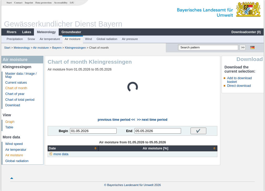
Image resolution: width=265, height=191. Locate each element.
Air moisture (73, 39)
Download (12, 105)
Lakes (26, 32)
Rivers (12, 32)
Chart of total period (19, 100)
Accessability (60, 2)
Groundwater (71, 32)
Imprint (29, 2)
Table (9, 127)
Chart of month (16, 88)
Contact (18, 2)
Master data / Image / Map (21, 75)
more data (60, 154)
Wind (88, 39)
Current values (16, 82)
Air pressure (130, 39)
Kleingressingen (75, 47)
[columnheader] (73, 148)
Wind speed (14, 144)
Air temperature (50, 39)
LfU (72, 2)
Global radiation (107, 39)
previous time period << (116, 120)
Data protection (44, 2)
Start (9, 2)
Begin (63, 131)
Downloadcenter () (246, 32)
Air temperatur (15, 150)
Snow (31, 39)
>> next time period (152, 120)
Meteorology (46, 32)
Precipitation (15, 39)
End (129, 131)
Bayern (56, 47)
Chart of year (14, 94)
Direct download (239, 86)
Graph (9, 122)
